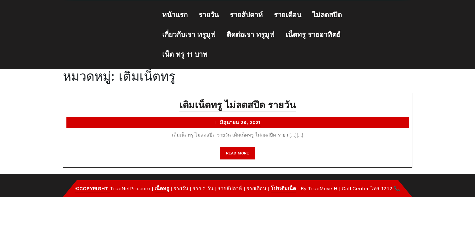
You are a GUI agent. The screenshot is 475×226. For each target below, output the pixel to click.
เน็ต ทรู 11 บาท (184, 54)
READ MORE (240, 154)
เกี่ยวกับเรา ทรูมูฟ (189, 35)
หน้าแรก (175, 15)
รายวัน (209, 15)
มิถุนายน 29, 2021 (240, 122)
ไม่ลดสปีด (327, 15)
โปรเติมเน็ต (283, 188)
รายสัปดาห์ (246, 15)
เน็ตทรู (162, 188)
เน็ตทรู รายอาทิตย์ (313, 35)
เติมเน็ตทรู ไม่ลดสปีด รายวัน (237, 106)
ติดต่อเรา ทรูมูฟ (250, 35)
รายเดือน (287, 15)
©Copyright (92, 188)
